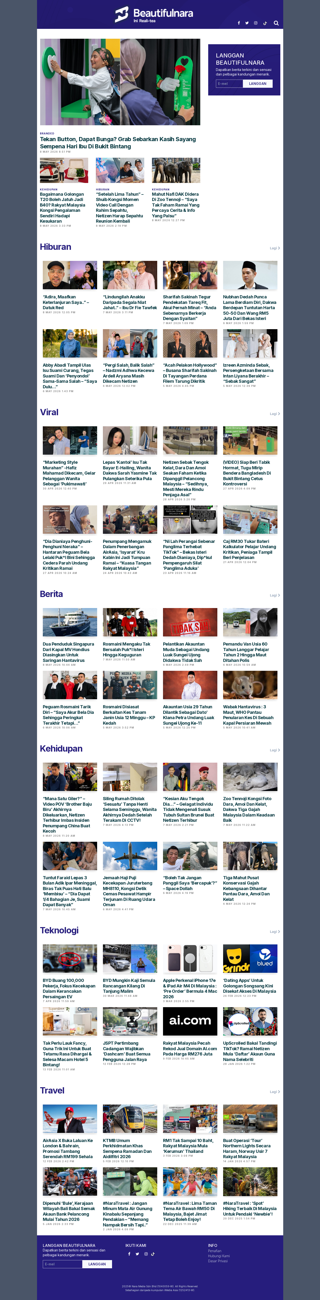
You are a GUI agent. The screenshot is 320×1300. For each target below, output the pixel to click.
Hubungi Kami (219, 1256)
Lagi (275, 248)
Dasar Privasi (218, 1261)
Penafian (214, 1251)
